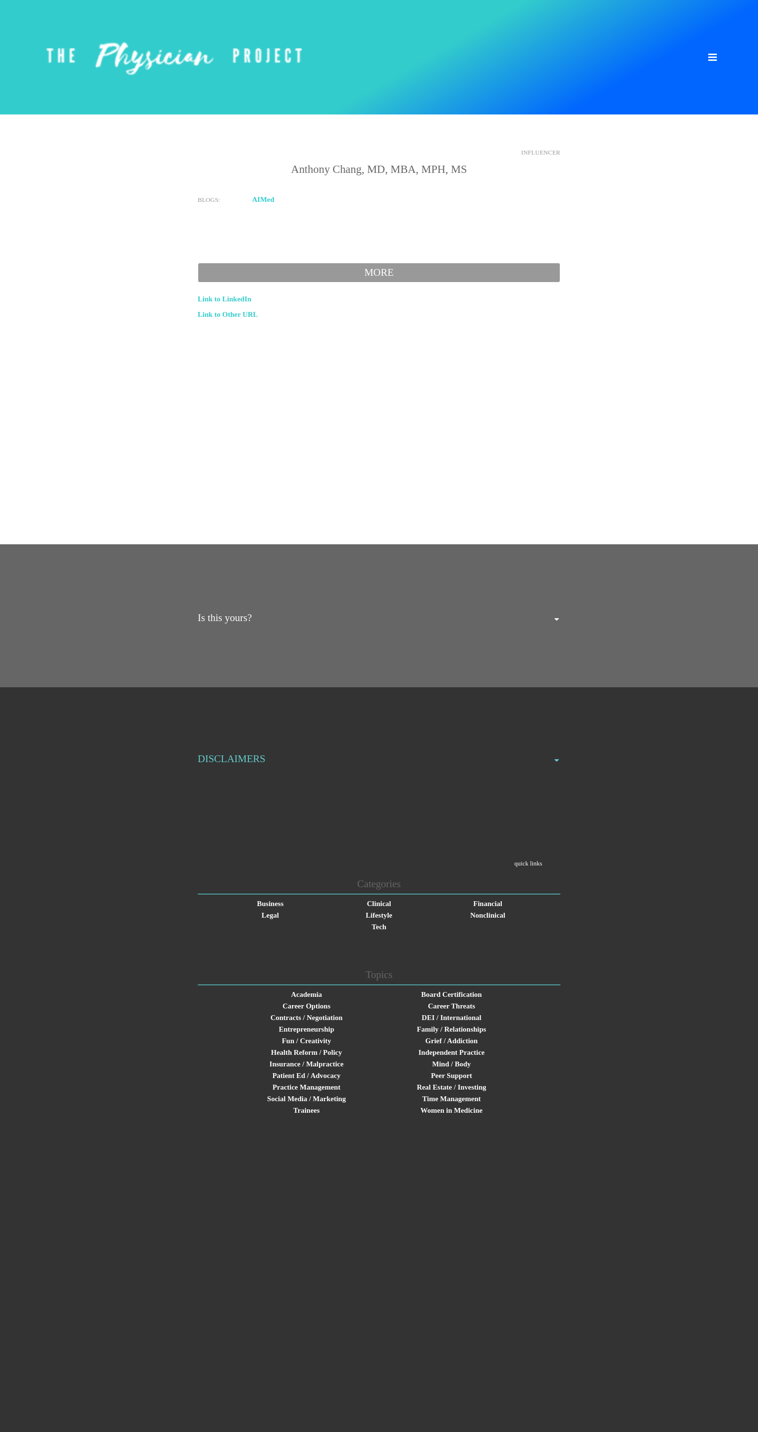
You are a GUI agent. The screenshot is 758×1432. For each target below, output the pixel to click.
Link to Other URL (228, 314)
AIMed (263, 199)
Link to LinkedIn (224, 299)
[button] (712, 57)
